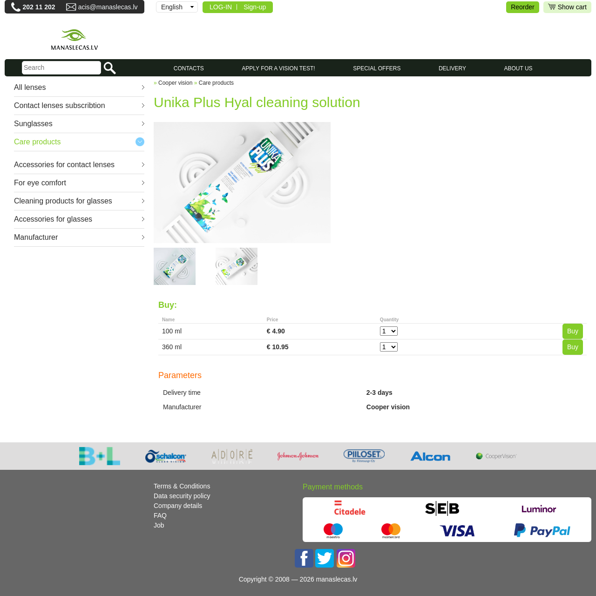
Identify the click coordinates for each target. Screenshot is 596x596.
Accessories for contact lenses (64, 165)
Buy (572, 331)
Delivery (452, 68)
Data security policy (182, 496)
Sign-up (255, 7)
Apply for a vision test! (278, 68)
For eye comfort (40, 183)
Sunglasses (33, 124)
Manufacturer (36, 237)
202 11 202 (38, 7)
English (172, 7)
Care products (37, 142)
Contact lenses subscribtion (59, 105)
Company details (178, 505)
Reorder (523, 7)
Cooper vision (175, 83)
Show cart (567, 7)
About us (518, 68)
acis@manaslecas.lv (108, 7)
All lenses (30, 87)
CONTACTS (189, 68)
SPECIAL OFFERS (376, 68)
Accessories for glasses (53, 219)
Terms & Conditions (182, 486)
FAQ (160, 515)
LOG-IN (221, 7)
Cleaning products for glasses (63, 201)
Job (159, 525)
